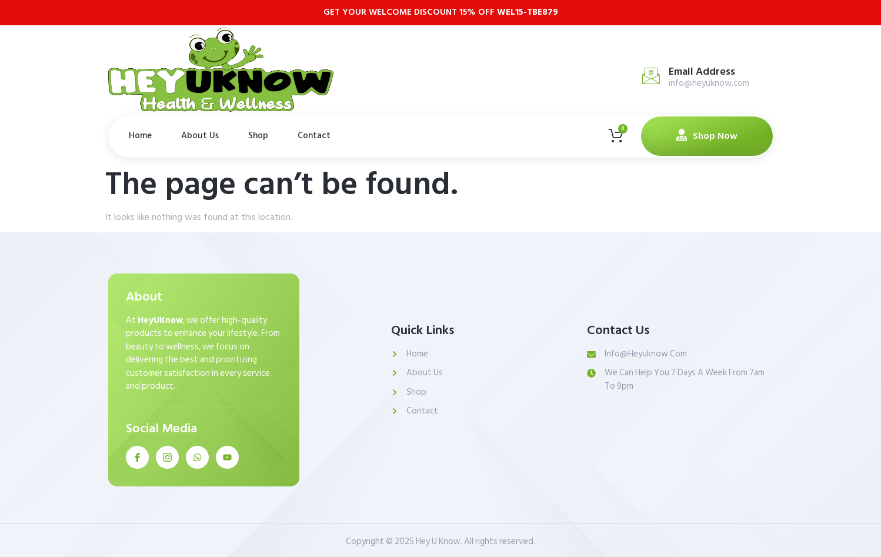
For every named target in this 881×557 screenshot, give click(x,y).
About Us (200, 135)
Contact (314, 135)
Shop (258, 135)
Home (140, 135)
